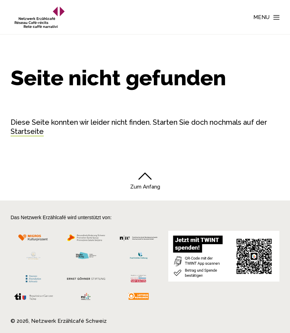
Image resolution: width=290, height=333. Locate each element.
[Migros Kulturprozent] (33, 239)
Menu (261, 17)
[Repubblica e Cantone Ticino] (33, 298)
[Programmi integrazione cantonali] (86, 298)
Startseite (27, 131)
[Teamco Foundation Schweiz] (33, 277)
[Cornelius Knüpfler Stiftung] (33, 257)
